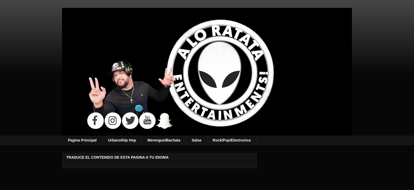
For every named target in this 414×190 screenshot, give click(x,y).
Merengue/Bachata (163, 140)
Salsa (196, 140)
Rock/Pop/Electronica (232, 140)
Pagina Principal (82, 140)
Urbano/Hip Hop (122, 140)
